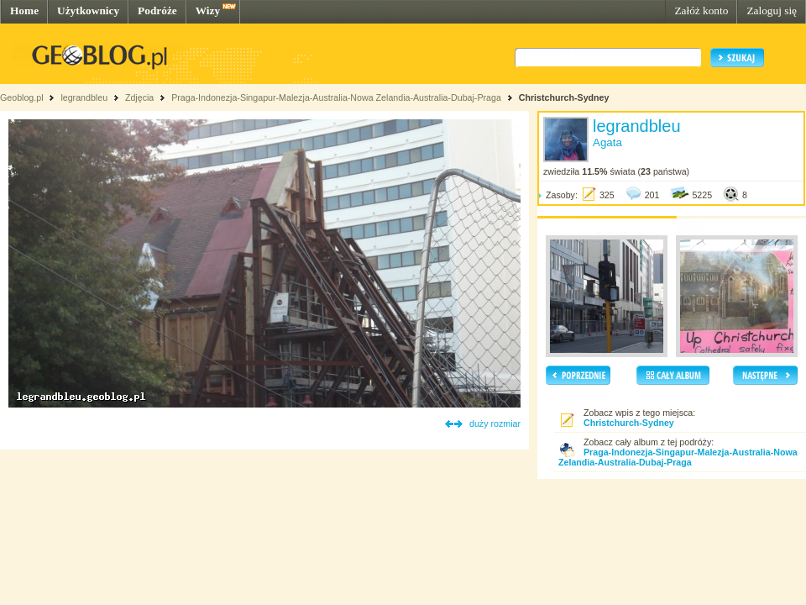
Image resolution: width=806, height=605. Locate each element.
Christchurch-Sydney (564, 97)
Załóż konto (701, 10)
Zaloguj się (771, 10)
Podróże (157, 10)
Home (24, 10)
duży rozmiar (495, 423)
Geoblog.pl (22, 97)
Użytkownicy (88, 10)
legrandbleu (83, 97)
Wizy (208, 10)
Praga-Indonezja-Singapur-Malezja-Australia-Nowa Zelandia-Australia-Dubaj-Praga (336, 97)
